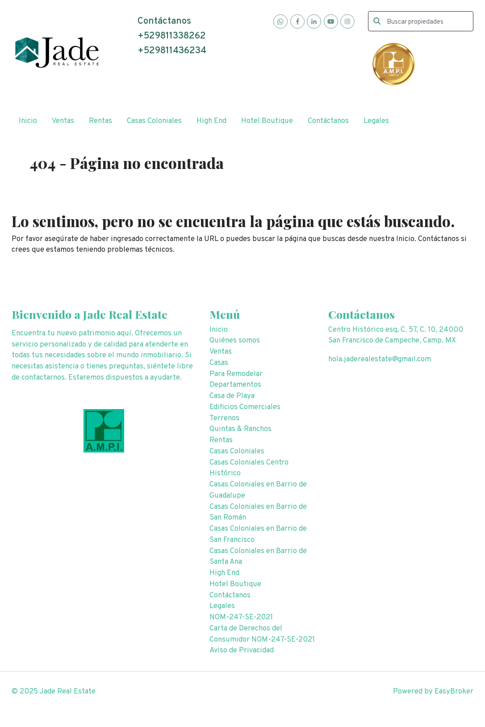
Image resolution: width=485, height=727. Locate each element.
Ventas (63, 121)
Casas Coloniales (154, 121)
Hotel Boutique (267, 121)
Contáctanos (328, 121)
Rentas (100, 121)
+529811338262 (172, 36)
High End (211, 121)
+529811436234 (172, 51)
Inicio (28, 121)
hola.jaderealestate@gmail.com (379, 359)
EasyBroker (454, 691)
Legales (376, 121)
